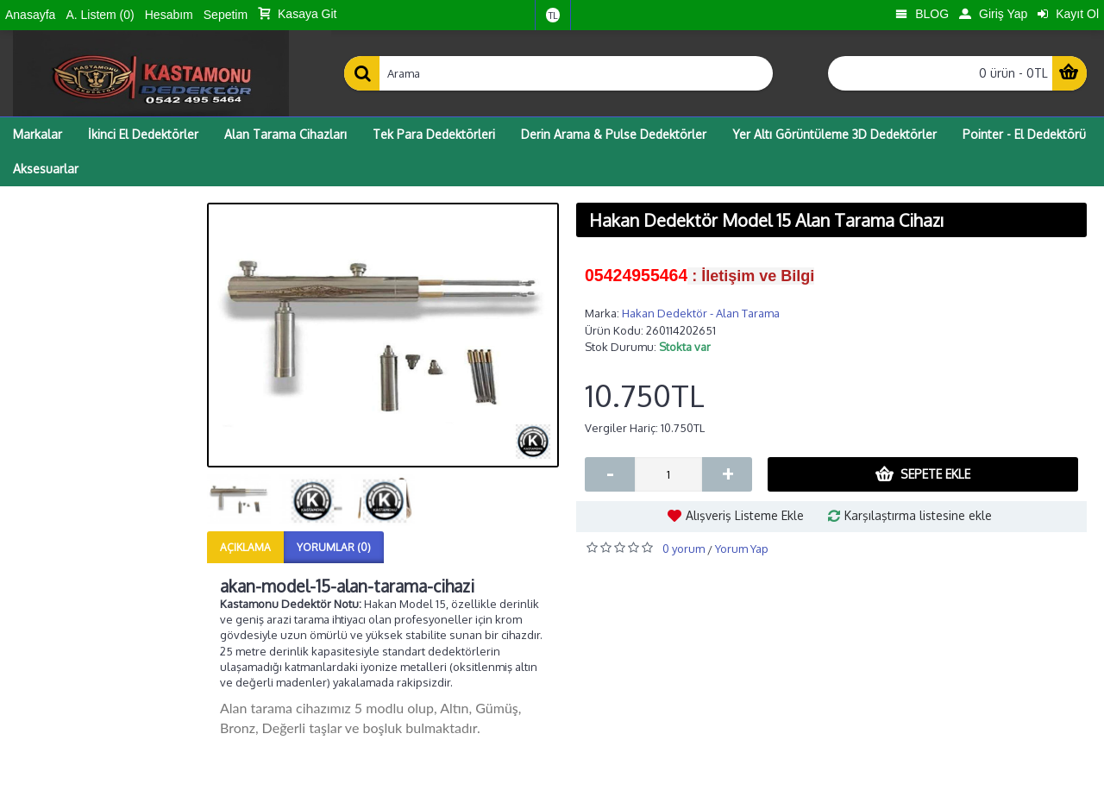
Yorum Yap (741, 548)
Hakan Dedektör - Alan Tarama (701, 313)
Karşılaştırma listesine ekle (918, 515)
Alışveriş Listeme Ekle (745, 515)
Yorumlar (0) (334, 547)
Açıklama (245, 547)
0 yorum (683, 548)
